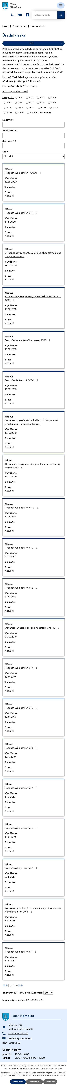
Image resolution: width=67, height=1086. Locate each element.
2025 (9, 112)
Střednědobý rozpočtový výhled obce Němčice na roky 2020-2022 (33, 254)
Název (7, 119)
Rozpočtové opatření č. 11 (21, 212)
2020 (9, 107)
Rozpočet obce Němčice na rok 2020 (28, 340)
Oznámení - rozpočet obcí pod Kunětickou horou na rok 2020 (32, 465)
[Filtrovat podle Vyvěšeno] (33, 135)
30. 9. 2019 (11, 636)
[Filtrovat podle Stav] (33, 156)
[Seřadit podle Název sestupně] (13, 120)
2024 (55, 107)
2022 (32, 107)
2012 (31, 97)
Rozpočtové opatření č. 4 (21, 788)
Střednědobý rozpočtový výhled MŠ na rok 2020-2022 (33, 298)
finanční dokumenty (40, 112)
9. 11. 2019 (10, 556)
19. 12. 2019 (11, 265)
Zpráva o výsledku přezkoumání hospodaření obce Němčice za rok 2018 (33, 909)
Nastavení (50, 1081)
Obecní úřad (19, 26)
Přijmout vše (17, 1081)
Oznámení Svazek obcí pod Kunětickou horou (32, 627)
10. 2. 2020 (11, 181)
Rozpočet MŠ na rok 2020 (22, 380)
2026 (20, 112)
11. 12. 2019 (10, 516)
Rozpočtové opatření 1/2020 (23, 172)
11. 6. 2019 (10, 796)
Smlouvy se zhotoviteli (15, 91)
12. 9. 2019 (10, 676)
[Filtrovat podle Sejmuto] (33, 145)
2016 (19, 102)
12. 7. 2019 (10, 756)
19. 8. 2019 (10, 716)
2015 (8, 102)
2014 (53, 97)
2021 (20, 107)
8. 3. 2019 (10, 960)
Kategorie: (8, 97)
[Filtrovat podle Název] (33, 125)
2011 (20, 97)
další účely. (57, 1068)
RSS (46, 43)
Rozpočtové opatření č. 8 (21, 587)
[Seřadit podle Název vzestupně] (13, 119)
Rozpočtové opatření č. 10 (22, 507)
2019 (53, 102)
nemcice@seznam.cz (20, 1038)
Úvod (5, 26)
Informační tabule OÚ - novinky (19, 86)
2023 (43, 107)
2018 (42, 102)
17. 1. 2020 (10, 221)
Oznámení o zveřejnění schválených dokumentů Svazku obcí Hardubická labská (31, 422)
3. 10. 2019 (10, 596)
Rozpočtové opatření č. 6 (21, 707)
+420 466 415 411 (18, 1033)
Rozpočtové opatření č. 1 (21, 951)
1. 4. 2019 (10, 920)
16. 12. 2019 (11, 476)
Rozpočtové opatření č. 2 (21, 868)
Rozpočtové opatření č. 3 (21, 828)
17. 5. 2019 (10, 836)
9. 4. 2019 (10, 877)
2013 (42, 97)
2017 (31, 102)
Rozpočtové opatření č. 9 (21, 547)
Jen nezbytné (34, 1081)
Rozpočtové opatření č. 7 (21, 667)
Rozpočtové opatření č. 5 (21, 748)
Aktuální (9, 195)
